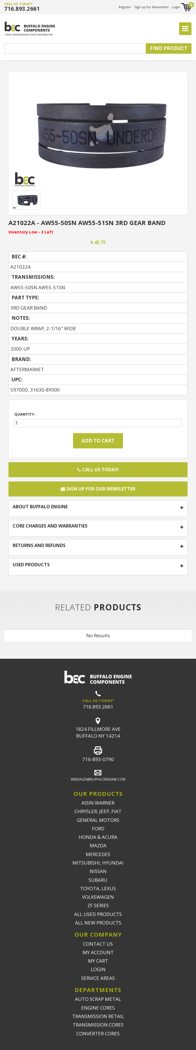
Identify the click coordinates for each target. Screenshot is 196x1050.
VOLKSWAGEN (98, 897)
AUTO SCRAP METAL (98, 999)
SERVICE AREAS (98, 978)
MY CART (98, 961)
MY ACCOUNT (98, 952)
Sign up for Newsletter (151, 7)
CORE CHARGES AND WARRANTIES (50, 526)
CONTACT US (98, 944)
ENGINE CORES (98, 1007)
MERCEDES (98, 854)
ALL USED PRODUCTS (98, 914)
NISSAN (98, 871)
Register (125, 7)
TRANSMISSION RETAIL (98, 1016)
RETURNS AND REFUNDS (39, 545)
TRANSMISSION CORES (98, 1024)
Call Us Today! (98, 469)
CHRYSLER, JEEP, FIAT (98, 811)
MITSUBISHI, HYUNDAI (98, 862)
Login (176, 7)
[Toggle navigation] (185, 28)
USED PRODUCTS (31, 564)
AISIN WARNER (98, 803)
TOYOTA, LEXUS (98, 888)
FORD (98, 828)
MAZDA (98, 845)
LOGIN (98, 969)
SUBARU (98, 880)
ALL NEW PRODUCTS (98, 922)
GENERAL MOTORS (98, 820)
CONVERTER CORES (98, 1033)
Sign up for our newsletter (98, 489)
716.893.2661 (22, 8)
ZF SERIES (98, 905)
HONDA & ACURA (98, 837)
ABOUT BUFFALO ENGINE (40, 506)
